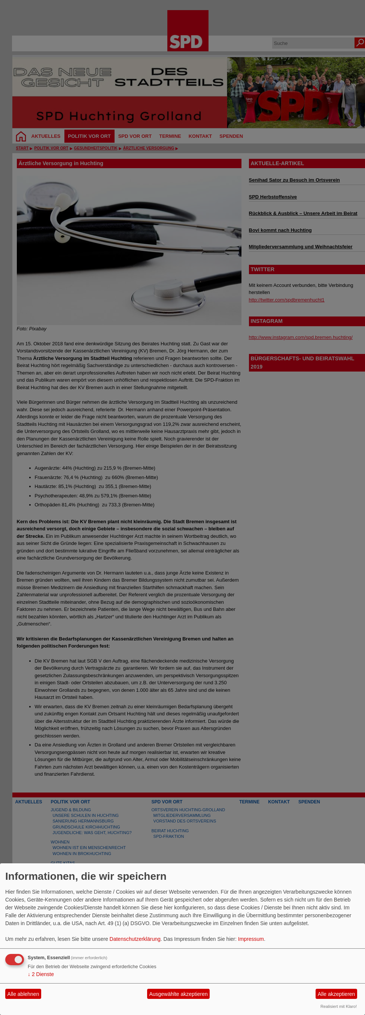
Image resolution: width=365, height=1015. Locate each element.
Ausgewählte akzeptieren (178, 994)
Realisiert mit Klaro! (338, 1006)
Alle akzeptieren (336, 994)
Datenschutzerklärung (135, 939)
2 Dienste (41, 974)
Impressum (251, 939)
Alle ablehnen (23, 994)
